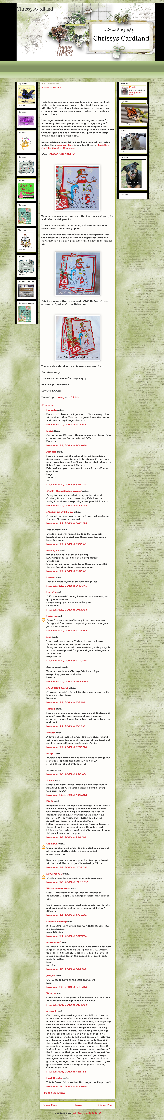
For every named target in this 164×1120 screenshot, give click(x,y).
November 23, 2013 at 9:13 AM (66, 837)
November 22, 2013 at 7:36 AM (66, 445)
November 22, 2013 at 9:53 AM (66, 609)
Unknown (52, 616)
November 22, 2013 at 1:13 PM (65, 702)
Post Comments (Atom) (86, 1112)
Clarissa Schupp (56, 921)
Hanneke (51, 410)
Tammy (50, 708)
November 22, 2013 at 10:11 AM (66, 630)
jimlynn (50, 975)
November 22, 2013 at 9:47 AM (66, 585)
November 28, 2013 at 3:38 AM (66, 1086)
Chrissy (134, 87)
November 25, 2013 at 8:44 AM (66, 987)
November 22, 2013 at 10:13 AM (67, 660)
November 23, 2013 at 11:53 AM (66, 867)
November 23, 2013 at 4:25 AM (66, 795)
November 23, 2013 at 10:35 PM (67, 882)
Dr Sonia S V (54, 873)
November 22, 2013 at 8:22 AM (66, 505)
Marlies (50, 732)
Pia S (49, 801)
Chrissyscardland (35, 9)
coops (50, 753)
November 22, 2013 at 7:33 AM (66, 424)
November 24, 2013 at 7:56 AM (66, 915)
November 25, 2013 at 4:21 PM (66, 1071)
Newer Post (49, 1105)
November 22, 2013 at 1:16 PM (65, 726)
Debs (49, 430)
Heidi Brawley (54, 1078)
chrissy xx (52, 550)
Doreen (50, 577)
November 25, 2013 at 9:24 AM (66, 1004)
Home (78, 1105)
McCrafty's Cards (57, 687)
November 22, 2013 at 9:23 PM (66, 747)
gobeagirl (51, 1011)
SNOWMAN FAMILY (61, 154)
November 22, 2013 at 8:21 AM (66, 484)
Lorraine (51, 592)
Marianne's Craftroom (59, 511)
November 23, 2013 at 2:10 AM (66, 774)
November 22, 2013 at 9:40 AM (66, 571)
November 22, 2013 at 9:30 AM (66, 544)
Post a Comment (54, 1092)
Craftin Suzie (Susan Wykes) (63, 491)
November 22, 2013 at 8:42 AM (66, 523)
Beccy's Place (65, 145)
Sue (48, 637)
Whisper (51, 993)
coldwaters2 (54, 942)
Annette (51, 451)
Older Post (106, 1105)
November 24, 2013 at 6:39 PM (66, 936)
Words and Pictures (58, 888)
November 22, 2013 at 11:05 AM (67, 681)
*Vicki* (50, 780)
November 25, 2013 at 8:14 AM (66, 969)
